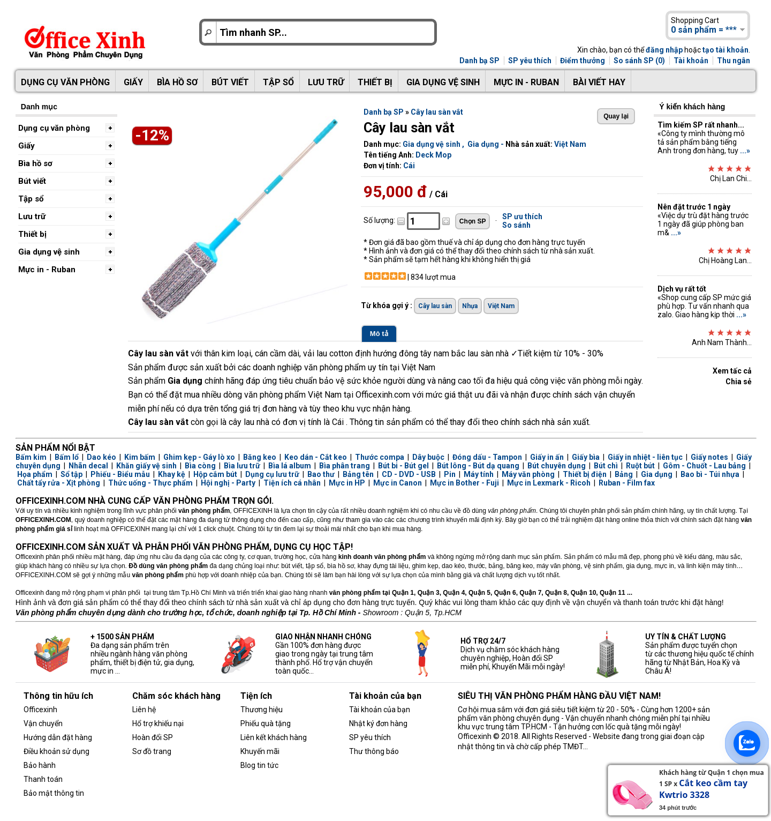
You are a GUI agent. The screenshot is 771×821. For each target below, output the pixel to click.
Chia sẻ (738, 381)
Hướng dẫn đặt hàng (58, 737)
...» (745, 150)
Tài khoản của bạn (379, 709)
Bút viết (230, 82)
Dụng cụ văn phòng (65, 82)
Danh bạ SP (479, 60)
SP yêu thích (529, 60)
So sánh (516, 225)
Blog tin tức (259, 765)
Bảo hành (40, 765)
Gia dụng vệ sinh (443, 82)
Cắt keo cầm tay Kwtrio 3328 (703, 789)
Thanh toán (43, 779)
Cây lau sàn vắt (437, 112)
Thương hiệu (261, 709)
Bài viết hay (599, 82)
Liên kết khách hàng (273, 737)
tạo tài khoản (725, 50)
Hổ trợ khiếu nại (158, 723)
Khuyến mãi (259, 751)
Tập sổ (278, 82)
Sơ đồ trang (151, 751)
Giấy (133, 82)
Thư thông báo (374, 751)
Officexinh (40, 709)
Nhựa (470, 306)
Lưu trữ (326, 82)
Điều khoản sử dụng (56, 751)
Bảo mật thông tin (54, 793)
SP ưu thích (522, 216)
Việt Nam (570, 144)
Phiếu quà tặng (265, 723)
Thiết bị (375, 82)
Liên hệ (144, 709)
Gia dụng (483, 144)
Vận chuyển (43, 723)
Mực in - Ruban (526, 82)
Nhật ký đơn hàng (378, 723)
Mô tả (379, 334)
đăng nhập (664, 50)
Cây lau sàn (435, 306)
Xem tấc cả (732, 371)
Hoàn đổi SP (152, 737)
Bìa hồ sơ (177, 82)
